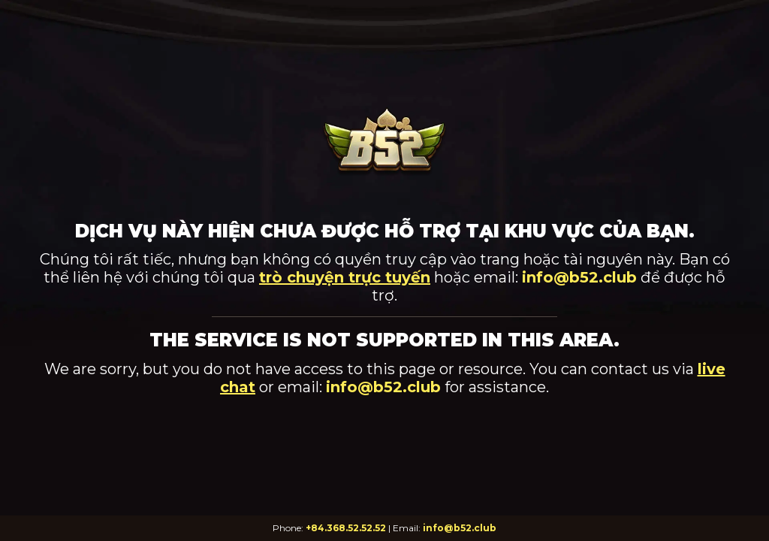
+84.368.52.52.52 (346, 527)
